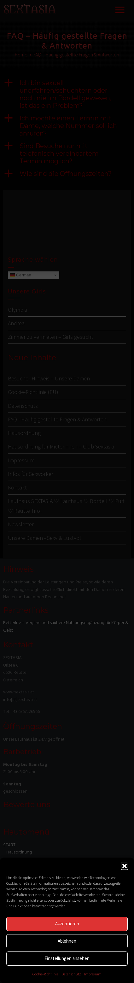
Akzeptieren (67, 924)
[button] (124, 865)
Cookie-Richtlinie (45, 974)
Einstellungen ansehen (67, 958)
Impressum (93, 974)
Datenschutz (71, 974)
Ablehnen (67, 941)
